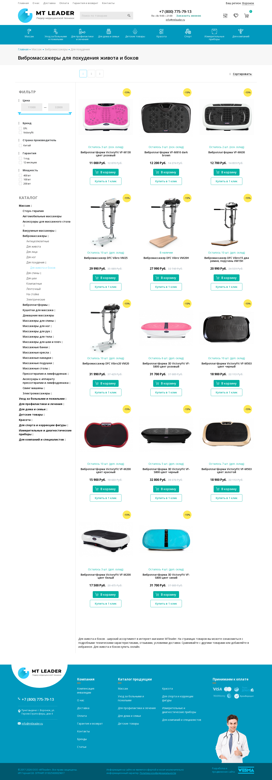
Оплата (64, 3)
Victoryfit (26, 132)
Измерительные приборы (214, 35)
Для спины (33, 273)
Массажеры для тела (38, 336)
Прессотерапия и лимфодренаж (46, 373)
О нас (35, 3)
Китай (25, 145)
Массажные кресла (37, 352)
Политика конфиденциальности (158, 773)
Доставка (49, 3)
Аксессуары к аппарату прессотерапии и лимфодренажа (46, 381)
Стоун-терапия (33, 211)
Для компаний (240, 33)
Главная (23, 3)
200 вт (25, 183)
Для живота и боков (42, 267)
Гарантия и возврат (85, 3)
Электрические (35, 299)
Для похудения (80, 49)
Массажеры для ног (37, 326)
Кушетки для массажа (39, 310)
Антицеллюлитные (37, 241)
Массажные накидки (38, 358)
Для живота (33, 246)
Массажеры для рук (37, 331)
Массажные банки (36, 347)
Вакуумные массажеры (39, 230)
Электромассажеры (37, 393)
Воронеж (248, 3)
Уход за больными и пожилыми (56, 35)
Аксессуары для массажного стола (46, 223)
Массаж (29, 33)
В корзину (105, 172)
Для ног (31, 257)
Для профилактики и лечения (82, 35)
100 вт (25, 179)
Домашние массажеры (38, 315)
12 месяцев (28, 162)
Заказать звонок (188, 15)
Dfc (23, 128)
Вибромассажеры (56, 49)
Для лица (31, 252)
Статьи (81, 747)
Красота (162, 33)
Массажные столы (36, 368)
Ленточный (33, 289)
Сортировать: (242, 74)
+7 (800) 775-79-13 (175, 11)
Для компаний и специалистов (42, 439)
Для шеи (31, 278)
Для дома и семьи (108, 33)
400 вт (25, 175)
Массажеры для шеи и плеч (43, 342)
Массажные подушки (38, 363)
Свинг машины (34, 388)
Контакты (108, 3)
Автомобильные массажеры (42, 216)
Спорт (188, 33)
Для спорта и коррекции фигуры (43, 425)
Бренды (82, 739)
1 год (24, 158)
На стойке (32, 294)
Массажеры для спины (39, 320)
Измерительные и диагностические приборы (45, 432)
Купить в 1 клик (106, 181)
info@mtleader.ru (175, 19)
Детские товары (135, 33)
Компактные (34, 283)
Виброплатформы (36, 305)
